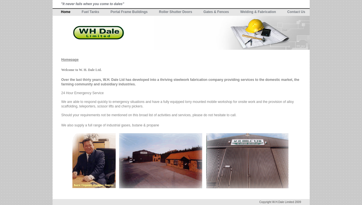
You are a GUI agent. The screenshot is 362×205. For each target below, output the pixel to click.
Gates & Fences (216, 12)
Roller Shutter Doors (175, 12)
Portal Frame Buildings (129, 12)
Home (65, 12)
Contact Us (296, 12)
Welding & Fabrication (258, 12)
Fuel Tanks (90, 12)
